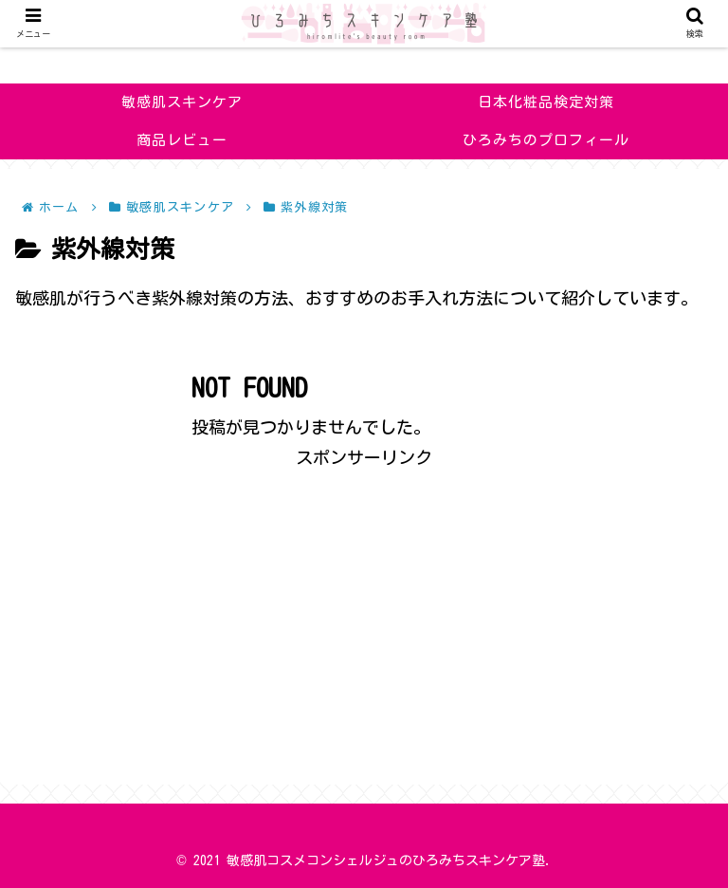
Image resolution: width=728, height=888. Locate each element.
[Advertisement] (364, 605)
